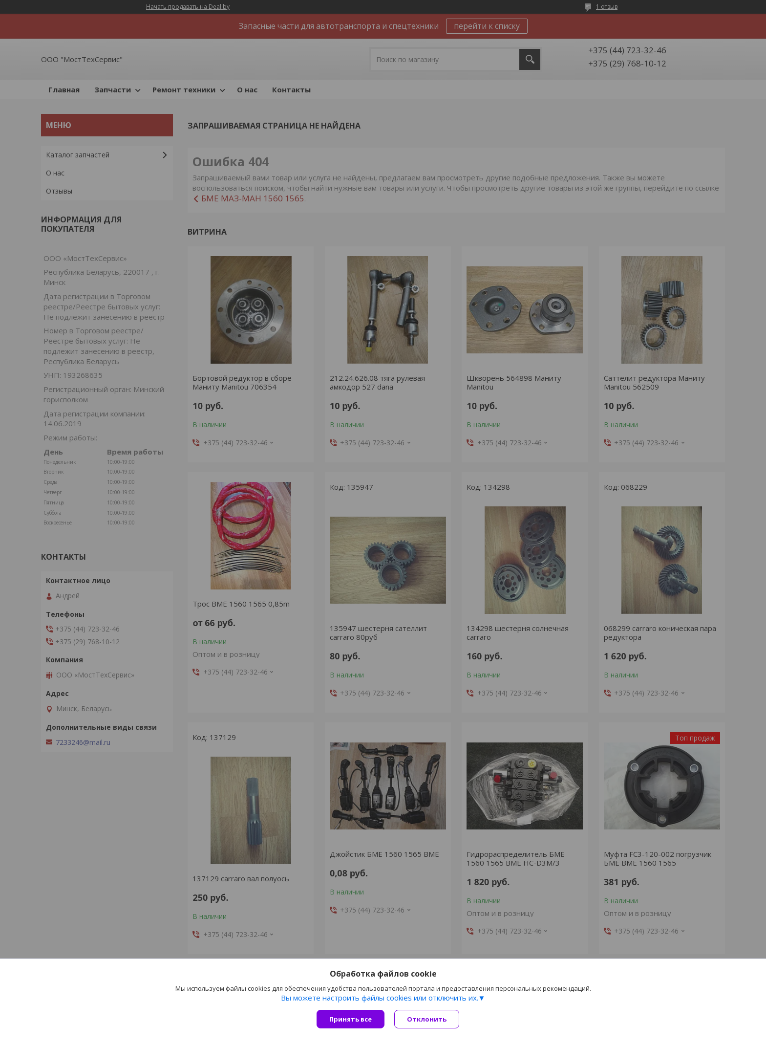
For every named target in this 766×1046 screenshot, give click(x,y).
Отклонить (427, 1019)
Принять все (350, 1019)
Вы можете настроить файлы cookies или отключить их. (379, 997)
